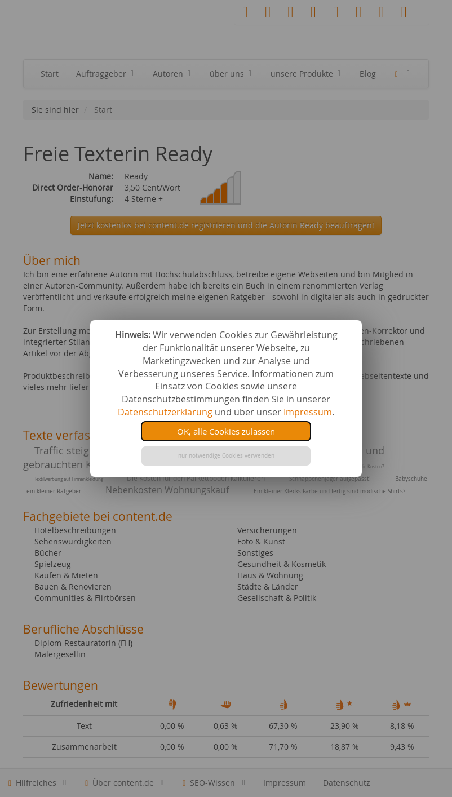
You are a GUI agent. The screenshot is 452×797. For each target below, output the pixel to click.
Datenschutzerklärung (165, 412)
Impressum (307, 412)
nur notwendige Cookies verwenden (226, 455)
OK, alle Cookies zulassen (226, 431)
